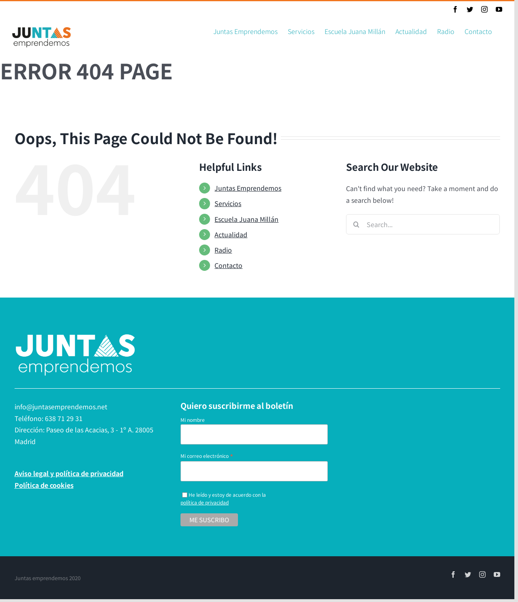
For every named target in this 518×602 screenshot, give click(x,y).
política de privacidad (204, 502)
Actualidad (230, 234)
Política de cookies (44, 485)
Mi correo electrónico (206, 455)
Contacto (228, 265)
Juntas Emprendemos (247, 188)
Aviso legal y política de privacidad (69, 473)
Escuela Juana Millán (246, 219)
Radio (223, 250)
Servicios (227, 203)
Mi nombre (192, 419)
